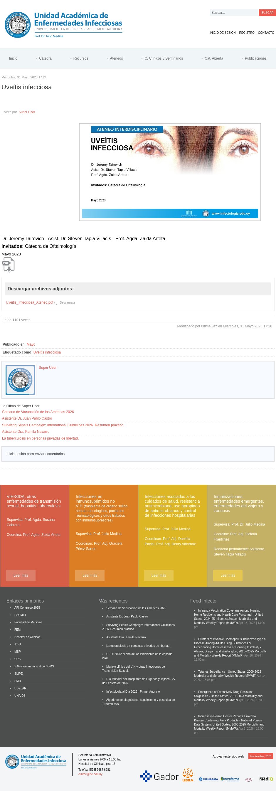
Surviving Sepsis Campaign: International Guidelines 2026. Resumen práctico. (63, 425)
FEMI (17, 629)
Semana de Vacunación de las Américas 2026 (38, 412)
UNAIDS (20, 695)
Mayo (31, 344)
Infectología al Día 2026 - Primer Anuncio (133, 691)
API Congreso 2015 (27, 607)
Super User (27, 112)
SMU (17, 681)
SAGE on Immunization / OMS (34, 666)
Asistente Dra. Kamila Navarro (25, 432)
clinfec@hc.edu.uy (90, 774)
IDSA (17, 644)
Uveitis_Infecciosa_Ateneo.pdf (29, 302)
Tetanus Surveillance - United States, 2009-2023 (229, 671)
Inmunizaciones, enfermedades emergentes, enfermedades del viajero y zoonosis (239, 503)
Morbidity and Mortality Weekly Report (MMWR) (225, 675)
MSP (17, 651)
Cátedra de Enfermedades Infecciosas (68, 24)
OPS (17, 659)
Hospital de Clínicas (27, 637)
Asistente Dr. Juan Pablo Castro (27, 418)
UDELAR (20, 688)
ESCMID (20, 615)
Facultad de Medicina (28, 622)
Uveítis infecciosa (47, 352)
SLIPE (18, 673)
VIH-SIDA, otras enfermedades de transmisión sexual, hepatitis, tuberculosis (34, 501)
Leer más (21, 575)
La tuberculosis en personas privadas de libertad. (40, 438)
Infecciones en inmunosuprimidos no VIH (102, 508)
